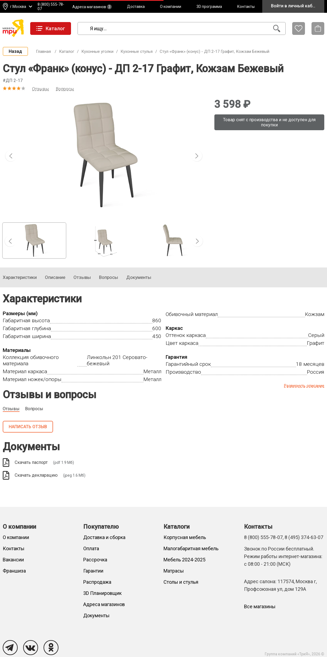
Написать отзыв (28, 426)
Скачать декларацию (44, 475)
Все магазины (260, 606)
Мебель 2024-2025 (184, 559)
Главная (43, 51)
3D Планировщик (102, 593)
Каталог (66, 51)
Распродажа (97, 582)
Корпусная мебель (185, 537)
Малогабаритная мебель (191, 548)
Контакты (246, 6)
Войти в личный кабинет (296, 5)
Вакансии (13, 559)
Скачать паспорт (38, 462)
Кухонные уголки (97, 51)
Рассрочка (95, 559)
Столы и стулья (181, 582)
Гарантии (93, 571)
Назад (15, 51)
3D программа (209, 6)
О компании (170, 6)
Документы (96, 615)
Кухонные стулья (137, 51)
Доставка (136, 6)
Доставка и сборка (104, 537)
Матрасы (174, 571)
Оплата (91, 548)
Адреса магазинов (92, 6)
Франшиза (14, 571)
